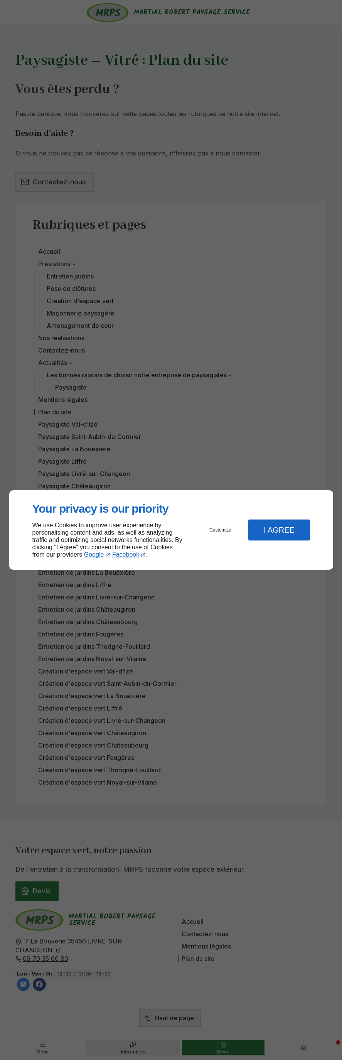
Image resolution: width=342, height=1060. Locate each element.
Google (94, 554)
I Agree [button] (279, 530)
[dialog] (171, 530)
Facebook (125, 554)
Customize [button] (220, 530)
